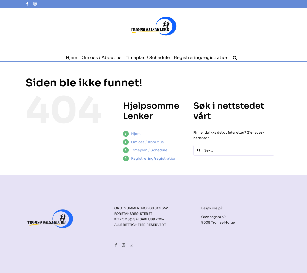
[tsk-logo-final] (50, 205)
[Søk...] (233, 150)
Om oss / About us (147, 142)
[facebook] (116, 246)
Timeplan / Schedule (149, 150)
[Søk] (198, 150)
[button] (235, 57)
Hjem (135, 133)
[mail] (131, 246)
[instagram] (123, 246)
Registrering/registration (154, 158)
